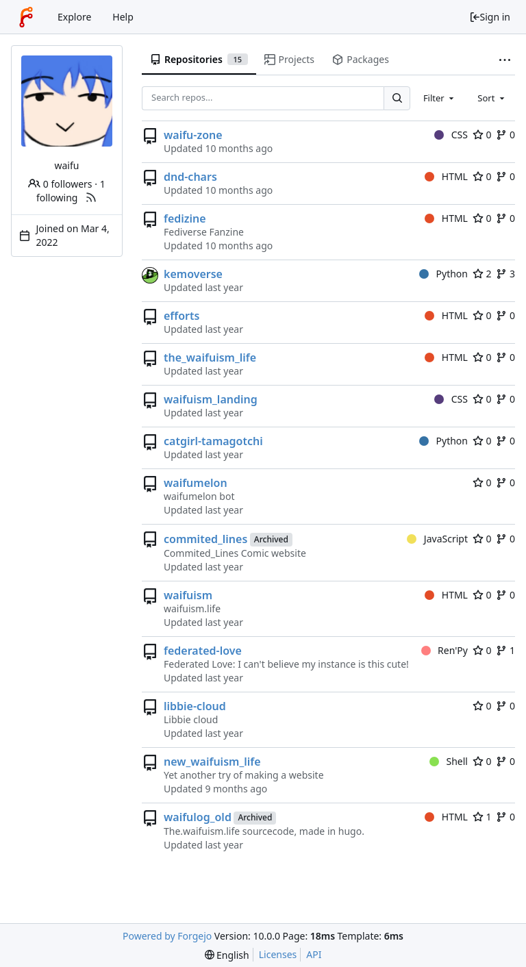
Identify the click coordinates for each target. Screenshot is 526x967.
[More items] (504, 60)
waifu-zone (193, 135)
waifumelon (195, 483)
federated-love (203, 650)
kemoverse (193, 274)
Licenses (278, 954)
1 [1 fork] (505, 650)
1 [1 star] (482, 816)
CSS (451, 134)
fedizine (185, 218)
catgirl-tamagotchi (213, 441)
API (313, 954)
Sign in (489, 16)
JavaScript (437, 538)
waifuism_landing (211, 399)
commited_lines (205, 539)
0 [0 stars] (482, 134)
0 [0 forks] (505, 134)
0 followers (60, 183)
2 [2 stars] (482, 273)
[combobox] (439, 98)
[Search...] (397, 98)
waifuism (188, 595)
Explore (74, 16)
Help (123, 16)
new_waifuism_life (212, 761)
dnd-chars (190, 177)
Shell (448, 761)
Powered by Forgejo (167, 935)
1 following (70, 190)
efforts (181, 316)
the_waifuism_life (210, 357)
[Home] (26, 17)
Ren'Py (444, 650)
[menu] (227, 955)
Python (443, 273)
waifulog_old (197, 817)
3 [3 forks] (505, 273)
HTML (446, 176)
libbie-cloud (195, 706)
